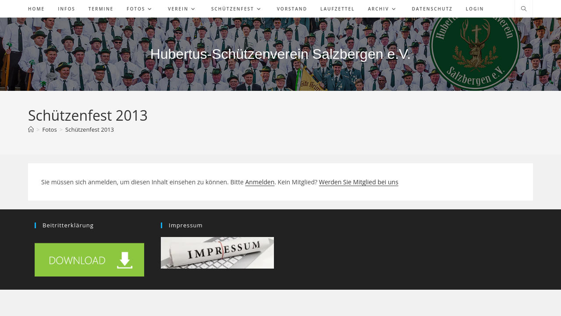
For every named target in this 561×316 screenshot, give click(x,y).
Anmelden (259, 182)
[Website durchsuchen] (524, 9)
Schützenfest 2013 (89, 129)
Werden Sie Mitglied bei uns (358, 182)
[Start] (31, 129)
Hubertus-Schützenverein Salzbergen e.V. (280, 54)
